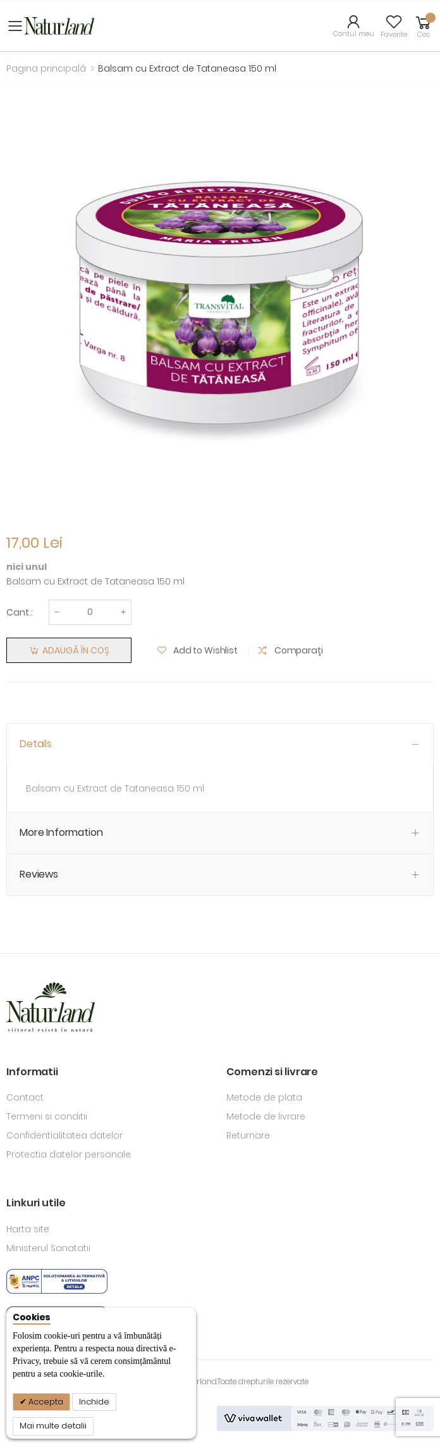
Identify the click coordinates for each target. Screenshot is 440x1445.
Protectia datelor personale (68, 1154)
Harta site (27, 1229)
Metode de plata (264, 1097)
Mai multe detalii (53, 1426)
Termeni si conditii (46, 1116)
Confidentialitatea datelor (64, 1135)
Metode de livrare (265, 1116)
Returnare (248, 1135)
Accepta (45, 1402)
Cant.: (19, 612)
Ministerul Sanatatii (48, 1248)
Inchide (94, 1402)
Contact (25, 1097)
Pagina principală (46, 68)
